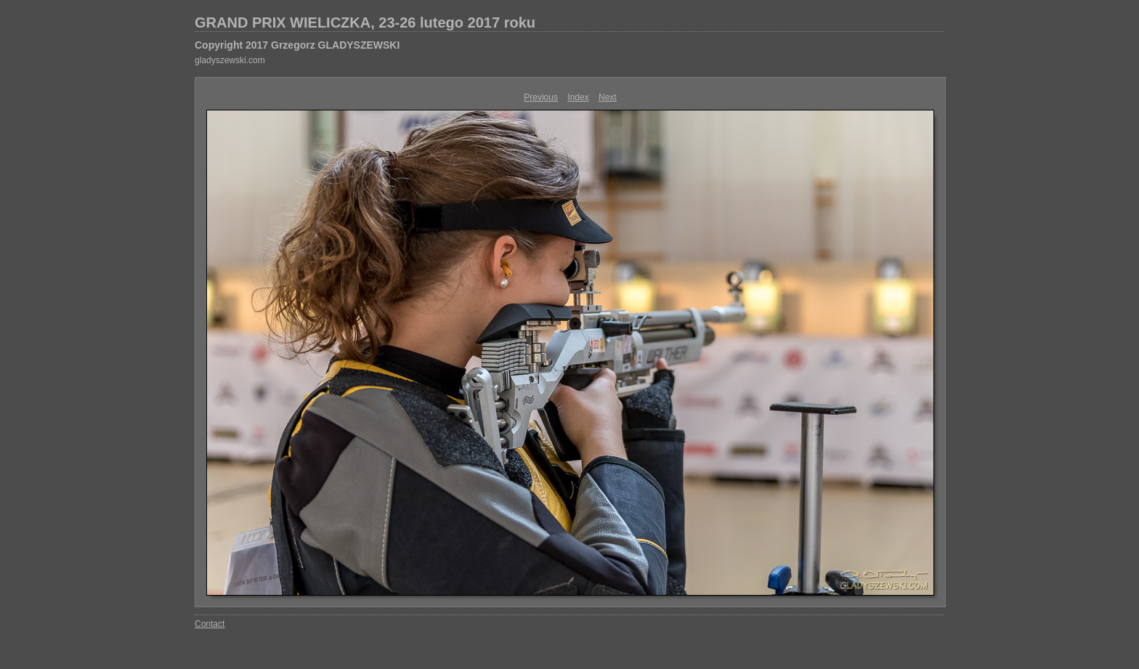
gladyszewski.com (230, 60)
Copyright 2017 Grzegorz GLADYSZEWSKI (297, 45)
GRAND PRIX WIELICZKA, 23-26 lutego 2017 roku (365, 23)
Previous (541, 97)
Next (608, 97)
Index (577, 97)
